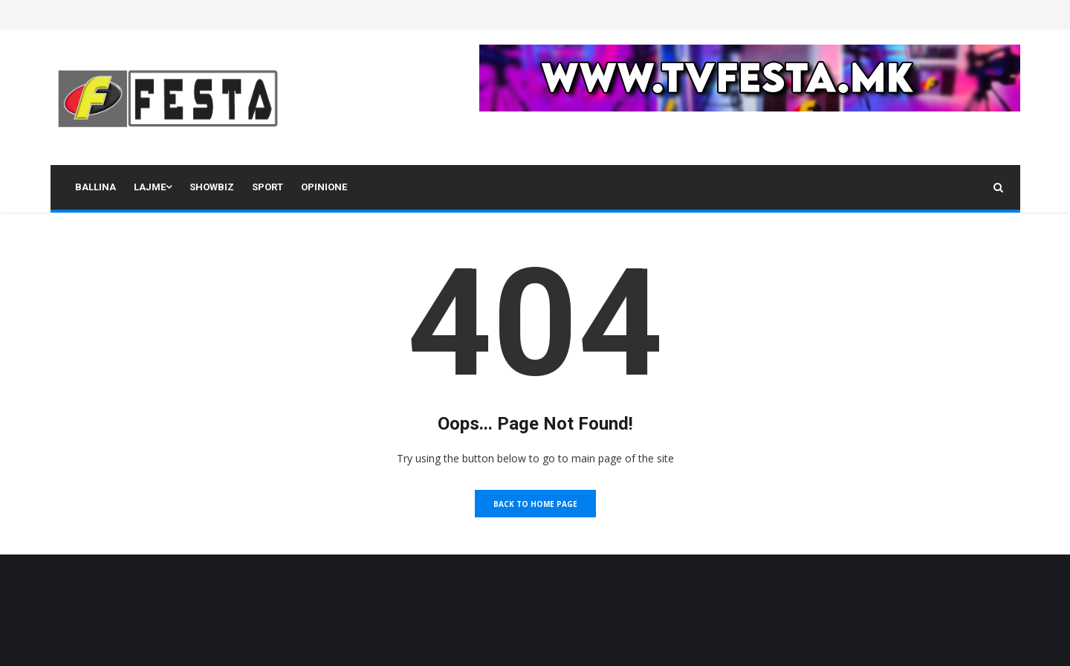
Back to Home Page (535, 504)
